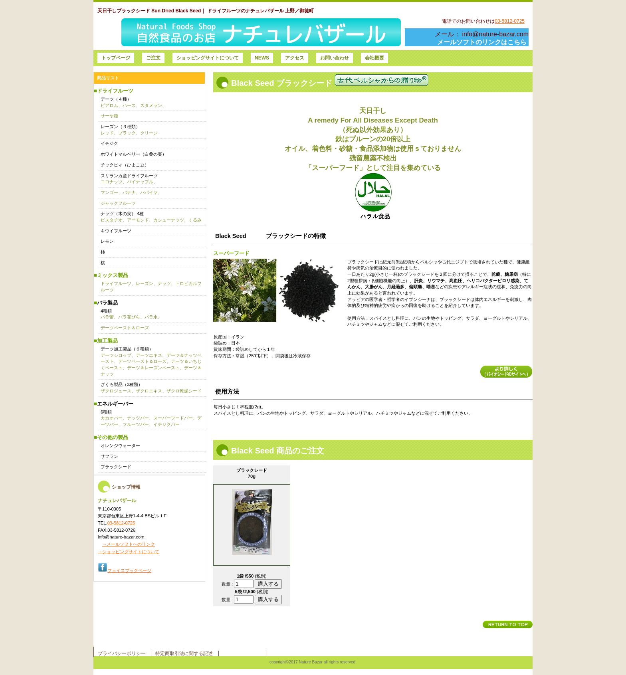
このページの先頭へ (508, 624)
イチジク (109, 143)
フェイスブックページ (129, 570)
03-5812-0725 (510, 21)
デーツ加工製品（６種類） (151, 361)
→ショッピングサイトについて (128, 551)
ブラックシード (116, 466)
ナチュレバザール (249, 32)
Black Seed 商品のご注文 (277, 450)
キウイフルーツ (116, 230)
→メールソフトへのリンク (128, 544)
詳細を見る (506, 372)
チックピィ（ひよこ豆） (125, 164)
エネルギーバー (115, 404)
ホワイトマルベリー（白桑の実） (133, 154)
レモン (107, 241)
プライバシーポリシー (122, 653)
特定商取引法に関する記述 (184, 653)
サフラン (109, 456)
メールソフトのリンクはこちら (482, 42)
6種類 (151, 418)
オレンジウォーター (120, 445)
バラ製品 (107, 303)
